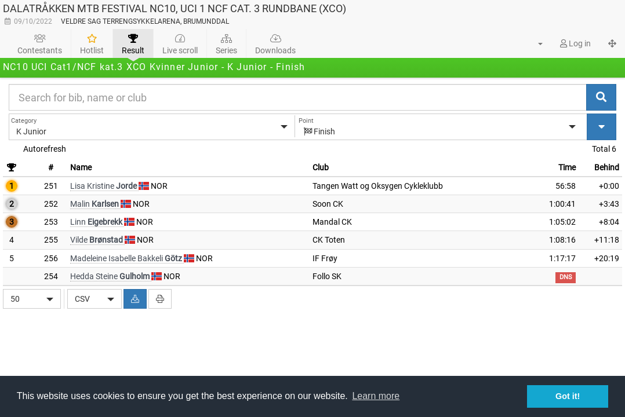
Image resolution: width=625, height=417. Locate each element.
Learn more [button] (375, 396)
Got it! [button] (567, 396)
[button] (533, 43)
